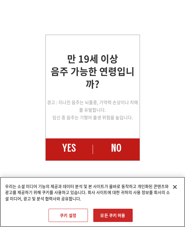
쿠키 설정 (68, 215)
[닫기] (175, 187)
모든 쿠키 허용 (112, 215)
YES (69, 149)
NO (116, 149)
